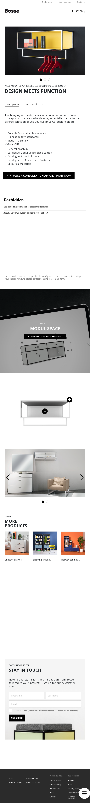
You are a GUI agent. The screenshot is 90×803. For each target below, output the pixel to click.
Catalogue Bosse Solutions (23, 156)
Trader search (47, 2)
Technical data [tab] (34, 104)
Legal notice (73, 793)
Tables (11, 779)
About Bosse (55, 781)
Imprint (71, 781)
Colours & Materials (19, 163)
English (79, 2)
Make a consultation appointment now (42, 175)
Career (52, 797)
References (54, 789)
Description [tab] (12, 105)
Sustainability (55, 785)
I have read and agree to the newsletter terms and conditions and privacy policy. (46, 711)
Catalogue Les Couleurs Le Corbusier (30, 160)
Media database (65, 2)
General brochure (18, 149)
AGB (70, 785)
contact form (58, 279)
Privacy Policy (74, 789)
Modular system (15, 783)
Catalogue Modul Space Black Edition (30, 152)
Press (51, 793)
